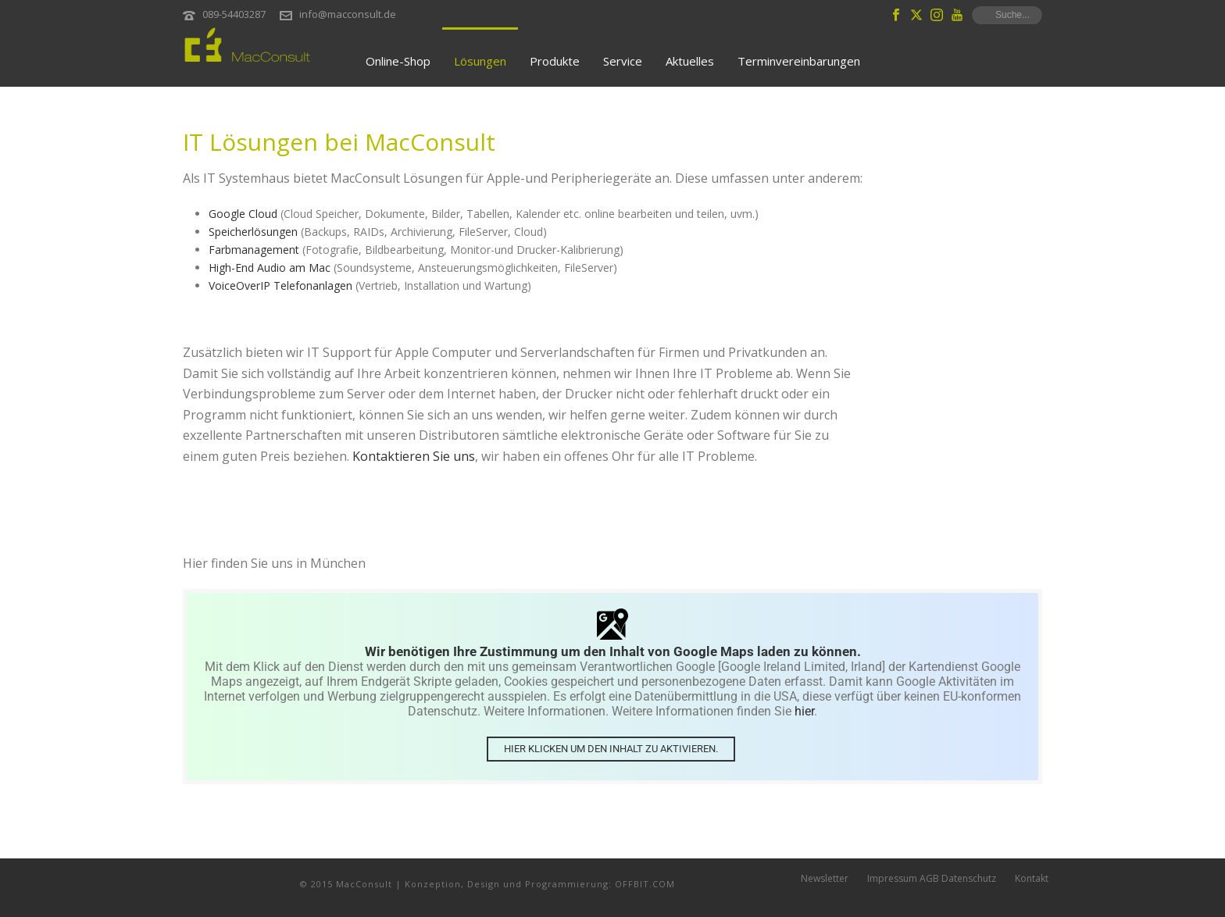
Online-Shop (398, 61)
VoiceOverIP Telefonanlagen (280, 285)
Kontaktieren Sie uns (413, 456)
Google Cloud (243, 213)
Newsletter (824, 883)
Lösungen (480, 61)
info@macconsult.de (347, 14)
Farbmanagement (254, 249)
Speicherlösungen (253, 231)
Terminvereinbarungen (799, 61)
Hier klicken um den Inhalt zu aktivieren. (611, 747)
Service (622, 61)
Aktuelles (690, 61)
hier (804, 711)
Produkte (555, 61)
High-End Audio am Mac (269, 267)
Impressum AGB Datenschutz (931, 883)
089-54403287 (234, 14)
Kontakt (1031, 883)
